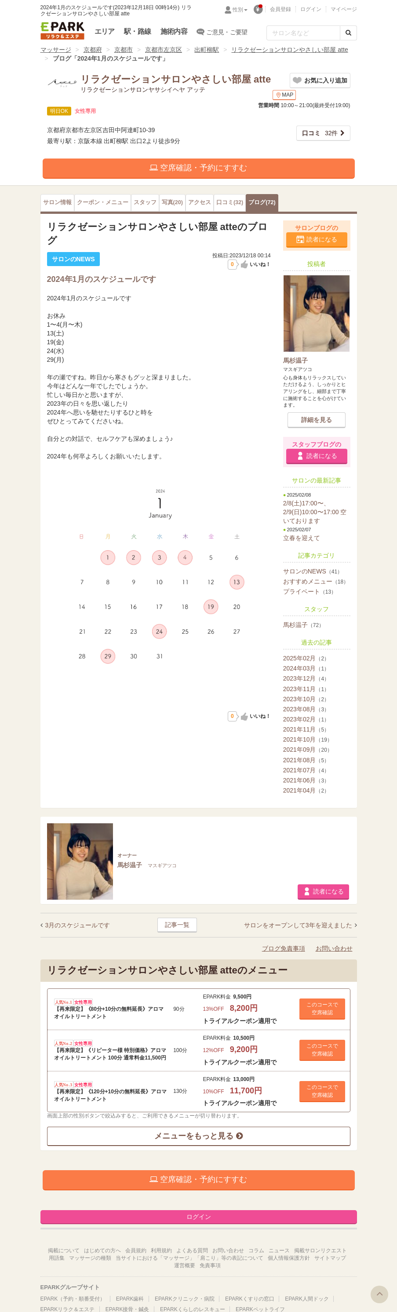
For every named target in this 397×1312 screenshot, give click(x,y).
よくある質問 (192, 1250)
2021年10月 (307, 739)
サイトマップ (330, 1258)
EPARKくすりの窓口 (249, 1299)
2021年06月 (306, 780)
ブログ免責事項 (283, 948)
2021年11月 (306, 729)
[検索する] (348, 33)
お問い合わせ (334, 948)
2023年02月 (306, 719)
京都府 (93, 49)
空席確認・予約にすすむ (198, 167)
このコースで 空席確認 (322, 1009)
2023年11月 (306, 688)
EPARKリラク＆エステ (62, 31)
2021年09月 (307, 749)
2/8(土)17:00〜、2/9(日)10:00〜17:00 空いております (315, 512)
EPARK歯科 (130, 1299)
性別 (240, 10)
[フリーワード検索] (303, 32)
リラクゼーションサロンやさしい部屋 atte (289, 49)
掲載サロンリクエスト (320, 1250)
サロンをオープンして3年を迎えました (299, 925)
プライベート (309, 591)
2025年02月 (306, 658)
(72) (261, 202)
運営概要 (184, 1265)
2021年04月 (306, 790)
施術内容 (173, 31)
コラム (256, 1250)
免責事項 (210, 1265)
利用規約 (161, 1250)
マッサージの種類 (90, 1258)
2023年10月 (306, 699)
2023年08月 (306, 709)
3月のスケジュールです (77, 925)
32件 (320, 133)
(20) (172, 202)
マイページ (344, 9)
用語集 (57, 1258)
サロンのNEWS (312, 571)
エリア (105, 31)
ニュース (279, 1250)
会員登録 (280, 9)
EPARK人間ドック (307, 1299)
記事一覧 (177, 924)
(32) (229, 202)
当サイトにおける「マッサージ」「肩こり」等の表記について (189, 1258)
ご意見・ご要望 (222, 31)
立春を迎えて (301, 537)
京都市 (123, 49)
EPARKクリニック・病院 (185, 1299)
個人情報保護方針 (289, 1258)
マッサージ (55, 49)
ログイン (310, 9)
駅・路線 (137, 31)
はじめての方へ (102, 1250)
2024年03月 (306, 668)
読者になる (321, 239)
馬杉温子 (303, 624)
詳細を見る (316, 419)
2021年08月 (306, 760)
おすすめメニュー (316, 581)
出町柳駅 (206, 49)
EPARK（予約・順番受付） (73, 1299)
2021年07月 (306, 770)
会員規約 (135, 1250)
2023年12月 (306, 678)
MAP (284, 95)
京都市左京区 (163, 49)
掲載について (64, 1250)
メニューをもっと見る (198, 1136)
